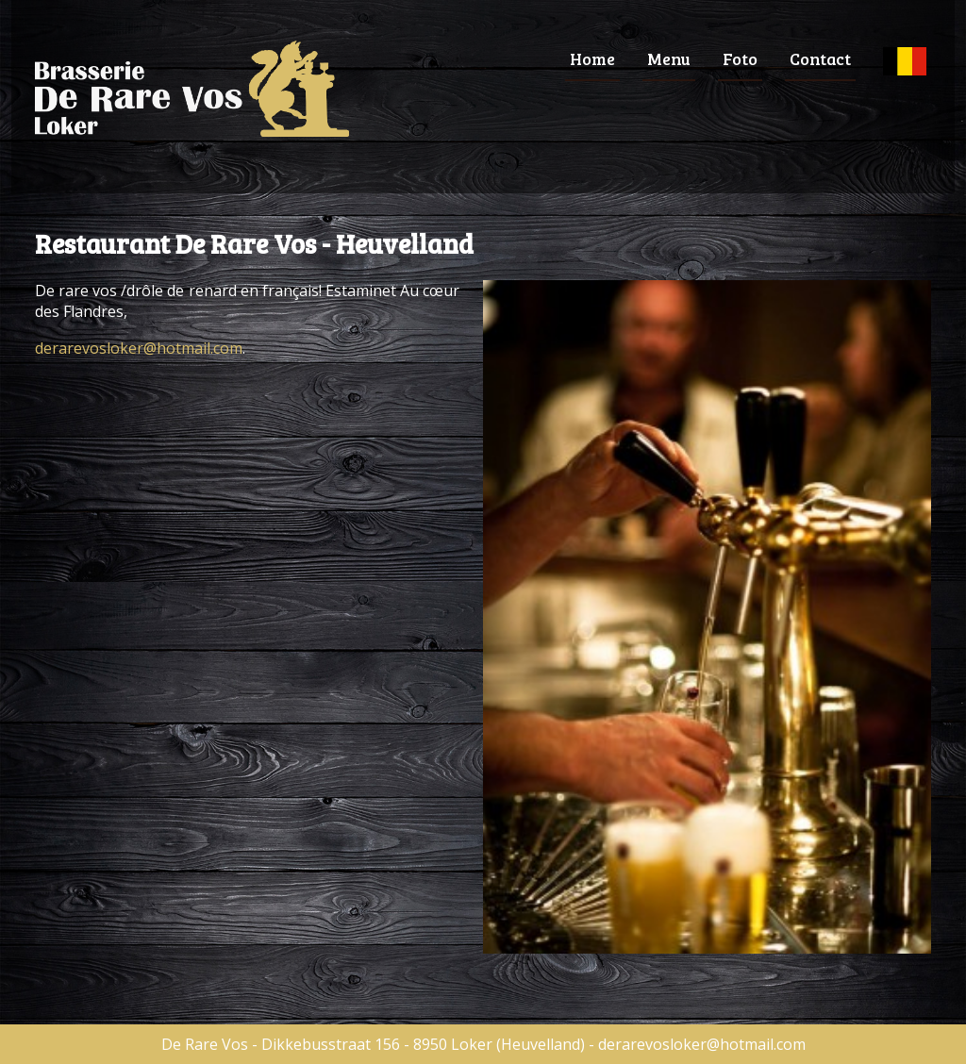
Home (592, 58)
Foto (740, 58)
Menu (669, 58)
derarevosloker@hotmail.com (138, 348)
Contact (820, 58)
